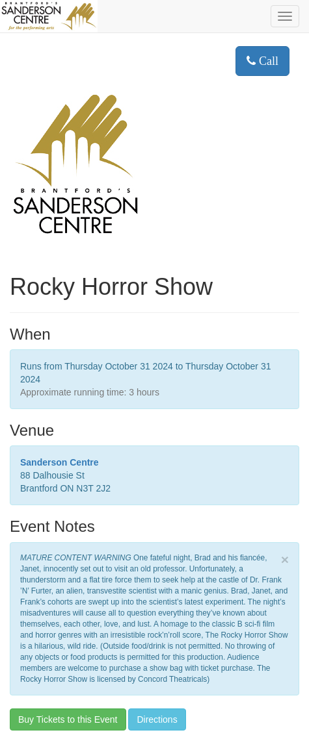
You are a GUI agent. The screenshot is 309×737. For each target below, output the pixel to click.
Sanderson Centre (59, 462)
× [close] (285, 559)
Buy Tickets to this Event (68, 719)
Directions (157, 719)
